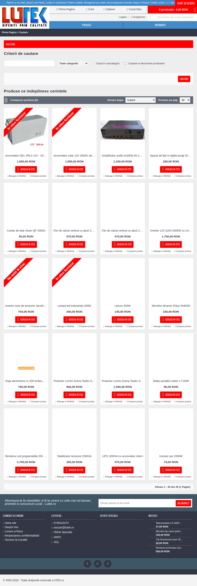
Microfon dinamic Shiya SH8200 (171, 305)
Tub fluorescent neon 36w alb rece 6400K (169, 539)
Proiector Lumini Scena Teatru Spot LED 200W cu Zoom (123, 380)
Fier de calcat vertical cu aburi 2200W (123, 230)
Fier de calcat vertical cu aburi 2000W (75, 230)
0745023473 (59, 523)
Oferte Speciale (61, 532)
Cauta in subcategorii (107, 63)
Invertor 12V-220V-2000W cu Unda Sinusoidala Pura (171, 230)
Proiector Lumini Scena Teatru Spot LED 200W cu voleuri (75, 380)
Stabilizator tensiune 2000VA (74, 456)
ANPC (56, 537)
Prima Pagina (9, 32)
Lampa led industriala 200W (74, 305)
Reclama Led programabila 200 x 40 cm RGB (26, 456)
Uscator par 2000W (171, 456)
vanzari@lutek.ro (62, 527)
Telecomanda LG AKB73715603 (169, 523)
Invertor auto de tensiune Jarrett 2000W (26, 305)
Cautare (23, 32)
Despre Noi (10, 527)
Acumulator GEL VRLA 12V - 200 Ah (26, 155)
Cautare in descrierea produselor (147, 63)
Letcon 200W (123, 305)
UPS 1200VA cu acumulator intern (122, 456)
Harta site (9, 522)
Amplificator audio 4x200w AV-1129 (123, 155)
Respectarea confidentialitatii (21, 535)
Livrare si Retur (13, 531)
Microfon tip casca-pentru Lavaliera (169, 531)
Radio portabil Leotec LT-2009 (171, 380)
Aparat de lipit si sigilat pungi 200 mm (171, 155)
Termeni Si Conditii (15, 539)
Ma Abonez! (183, 503)
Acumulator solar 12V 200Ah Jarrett (74, 155)
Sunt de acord (186, 3)
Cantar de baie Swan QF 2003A (26, 230)
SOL (55, 542)
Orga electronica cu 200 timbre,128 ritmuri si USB (26, 380)
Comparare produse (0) (24, 100)
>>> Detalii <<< (174, 2)
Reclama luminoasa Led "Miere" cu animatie (169, 547)
